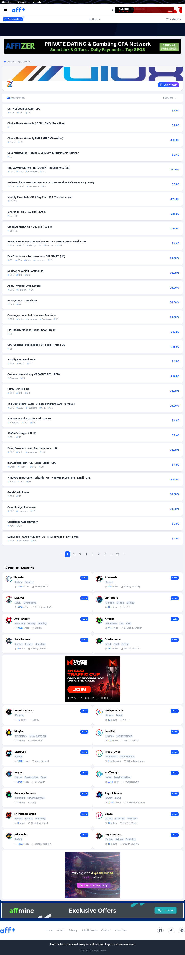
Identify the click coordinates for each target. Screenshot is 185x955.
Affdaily (37, 2)
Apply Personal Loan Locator (24, 285)
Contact (106, 930)
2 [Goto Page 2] (73, 554)
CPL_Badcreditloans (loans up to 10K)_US (31, 330)
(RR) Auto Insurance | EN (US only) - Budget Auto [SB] (38, 167)
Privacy (73, 930)
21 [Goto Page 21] (117, 554)
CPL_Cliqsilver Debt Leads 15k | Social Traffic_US (36, 344)
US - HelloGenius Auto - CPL (23, 108)
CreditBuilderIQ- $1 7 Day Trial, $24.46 (30, 226)
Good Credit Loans (18, 492)
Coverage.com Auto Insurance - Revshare (31, 315)
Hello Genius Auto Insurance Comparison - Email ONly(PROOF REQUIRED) (50, 182)
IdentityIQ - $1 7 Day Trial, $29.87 (26, 211)
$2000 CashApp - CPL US (22, 433)
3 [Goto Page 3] (80, 554)
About (60, 930)
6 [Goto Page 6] (99, 554)
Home (11, 61)
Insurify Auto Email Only (21, 359)
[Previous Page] (61, 554)
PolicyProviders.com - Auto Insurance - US (32, 448)
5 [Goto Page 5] (92, 554)
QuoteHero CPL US (18, 389)
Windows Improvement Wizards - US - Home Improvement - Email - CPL (49, 477)
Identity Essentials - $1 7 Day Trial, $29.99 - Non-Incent (39, 197)
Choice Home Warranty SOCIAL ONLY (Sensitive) (36, 123)
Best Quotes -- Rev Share (22, 300)
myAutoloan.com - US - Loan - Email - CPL (31, 462)
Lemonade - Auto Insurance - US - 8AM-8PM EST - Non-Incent (43, 536)
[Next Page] (124, 554)
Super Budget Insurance (21, 507)
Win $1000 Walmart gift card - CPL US (29, 418)
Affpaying (22, 2)
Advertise (120, 930)
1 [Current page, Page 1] (67, 554)
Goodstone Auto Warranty (22, 521)
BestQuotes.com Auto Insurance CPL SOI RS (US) (36, 256)
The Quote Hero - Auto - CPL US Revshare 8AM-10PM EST (42, 403)
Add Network (89, 930)
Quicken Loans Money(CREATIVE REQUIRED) (33, 374)
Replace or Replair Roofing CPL (25, 271)
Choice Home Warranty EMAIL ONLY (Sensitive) (35, 138)
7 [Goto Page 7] (105, 554)
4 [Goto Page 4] (86, 554)
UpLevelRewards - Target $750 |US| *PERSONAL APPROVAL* (43, 152)
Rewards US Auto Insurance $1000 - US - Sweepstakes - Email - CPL (46, 241)
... (111, 554)
